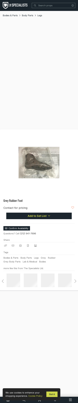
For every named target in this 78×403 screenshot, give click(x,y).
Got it (52, 394)
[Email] (13, 245)
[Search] (35, 5)
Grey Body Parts (12, 261)
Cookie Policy (35, 396)
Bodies (42, 261)
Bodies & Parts (10, 15)
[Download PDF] (28, 245)
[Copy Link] (5, 245)
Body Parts (27, 15)
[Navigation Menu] (70, 400)
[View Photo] (35, 245)
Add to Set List (39, 216)
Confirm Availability (16, 228)
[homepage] (16, 5)
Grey (43, 257)
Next (74, 280)
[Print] (20, 245)
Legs (39, 15)
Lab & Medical (30, 261)
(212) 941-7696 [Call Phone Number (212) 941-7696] (28, 233)
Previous (2, 280)
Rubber (52, 257)
